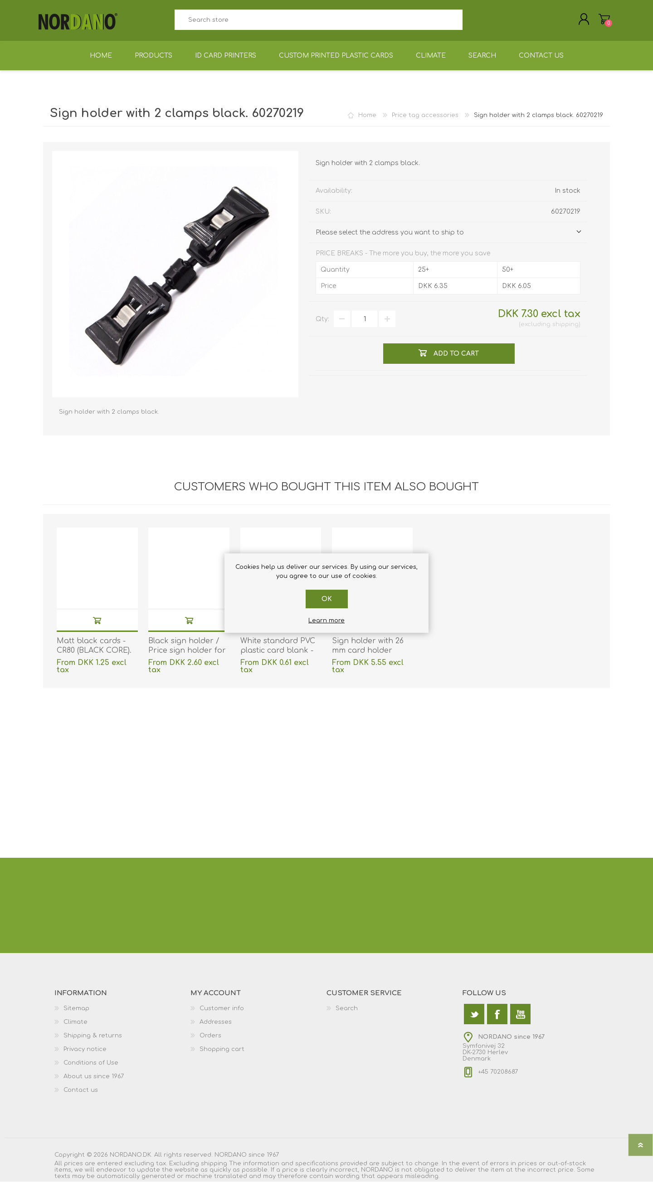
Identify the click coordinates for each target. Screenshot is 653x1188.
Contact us (80, 1096)
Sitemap (76, 1015)
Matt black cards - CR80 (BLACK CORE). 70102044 (94, 656)
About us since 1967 (93, 1083)
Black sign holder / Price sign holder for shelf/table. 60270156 (187, 656)
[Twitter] (474, 1020)
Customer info (222, 1015)
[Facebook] (497, 1020)
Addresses (216, 1028)
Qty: (322, 325)
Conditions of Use (90, 1069)
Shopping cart (600, 22)
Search (473, 23)
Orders (210, 1042)
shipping (565, 331)
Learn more (326, 620)
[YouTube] (520, 1020)
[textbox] (318, 23)
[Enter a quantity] (364, 325)
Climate (75, 1028)
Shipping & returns (92, 1042)
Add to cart (97, 626)
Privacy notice (85, 1055)
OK (327, 599)
